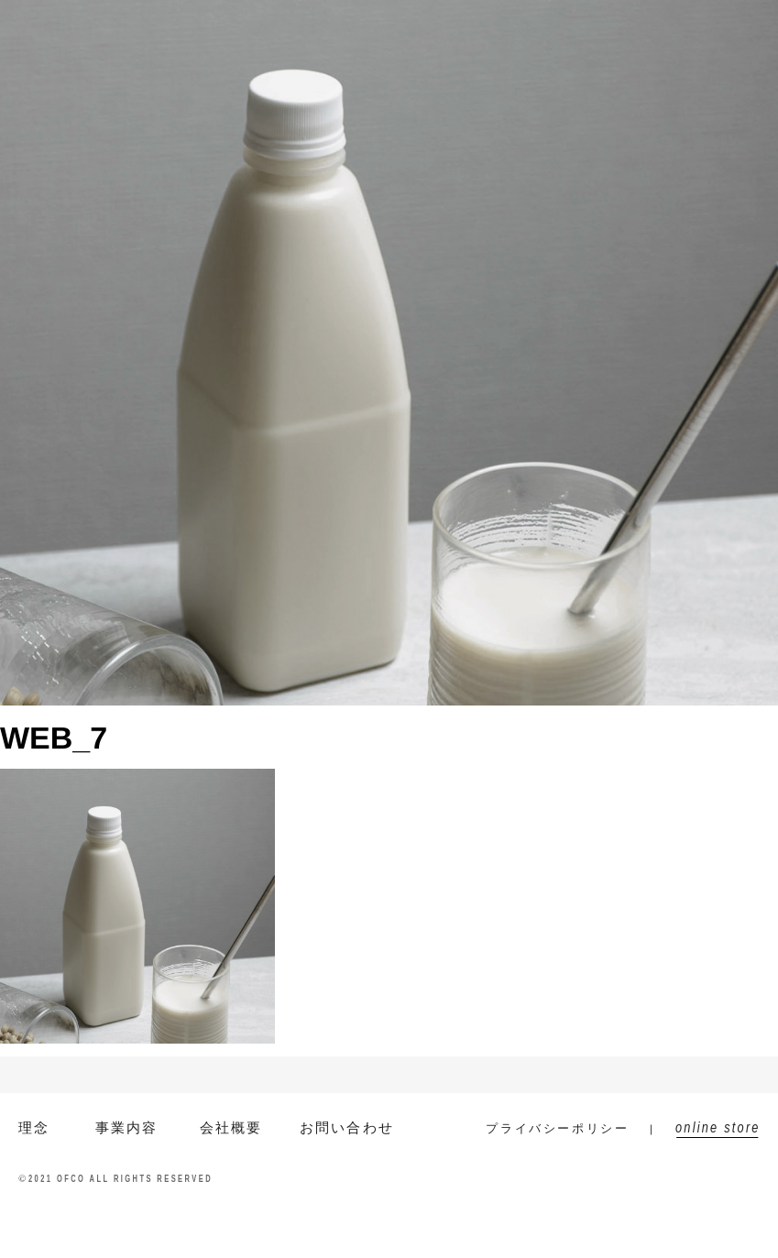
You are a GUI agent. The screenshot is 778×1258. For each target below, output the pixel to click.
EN (169, 28)
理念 (34, 1127)
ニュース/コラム (480, 28)
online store (712, 28)
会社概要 (366, 28)
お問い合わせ (608, 28)
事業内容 (278, 28)
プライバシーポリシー (557, 1128)
